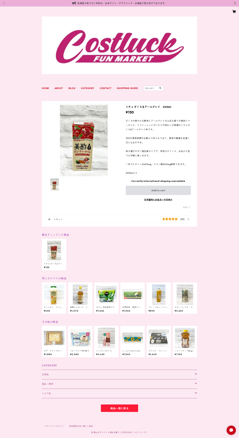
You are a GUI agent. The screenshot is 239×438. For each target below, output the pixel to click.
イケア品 (46, 393)
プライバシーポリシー (54, 426)
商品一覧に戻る (119, 408)
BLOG (72, 88)
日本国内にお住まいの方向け (158, 199)
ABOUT (59, 88)
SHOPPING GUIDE (127, 88)
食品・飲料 (47, 384)
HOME (45, 88)
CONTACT (105, 88)
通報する (187, 207)
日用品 (45, 374)
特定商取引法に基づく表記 (81, 426)
